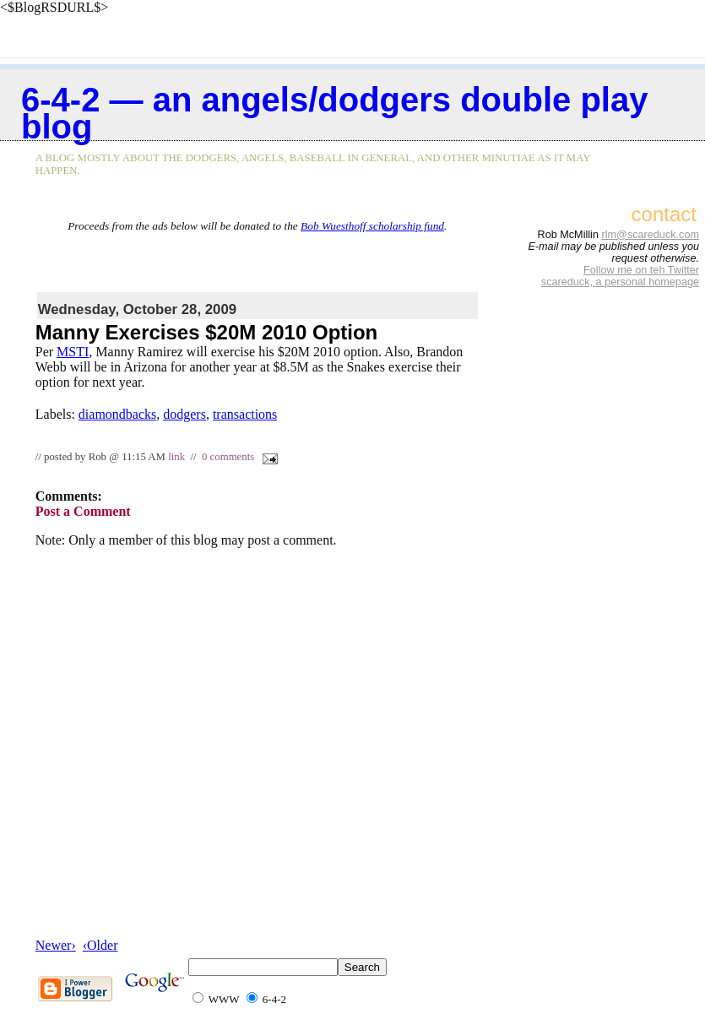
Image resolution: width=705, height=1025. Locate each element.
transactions (245, 414)
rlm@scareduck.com (650, 235)
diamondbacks (117, 414)
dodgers (184, 414)
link (176, 457)
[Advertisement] (257, 258)
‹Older (100, 945)
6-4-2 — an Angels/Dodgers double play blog (334, 113)
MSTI (73, 351)
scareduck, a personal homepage (620, 282)
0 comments (228, 457)
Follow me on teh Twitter (641, 270)
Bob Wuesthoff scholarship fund (372, 226)
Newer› (55, 945)
